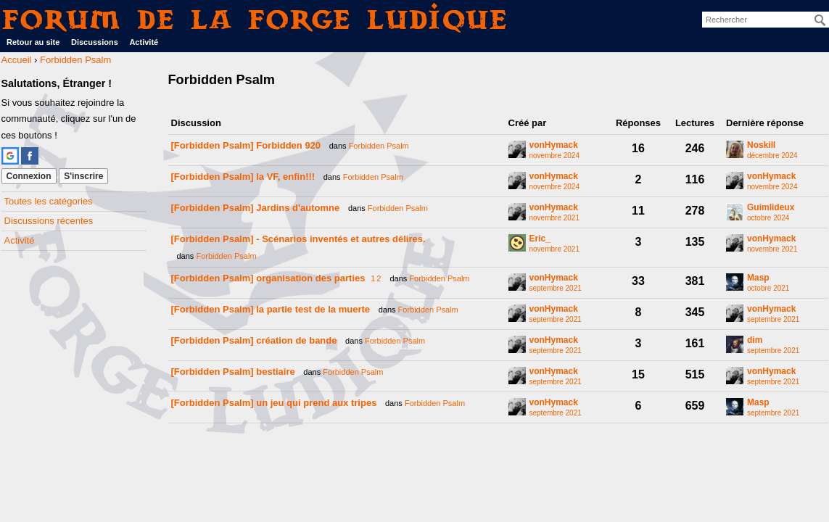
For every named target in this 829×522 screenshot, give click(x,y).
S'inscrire (83, 176)
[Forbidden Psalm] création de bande (254, 340)
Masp (758, 278)
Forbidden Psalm (379, 145)
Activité (143, 42)
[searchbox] (765, 20)
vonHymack (553, 145)
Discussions (94, 42)
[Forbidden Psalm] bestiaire (233, 371)
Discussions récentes (49, 220)
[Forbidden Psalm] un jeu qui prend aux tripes (274, 402)
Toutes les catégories (48, 201)
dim (754, 340)
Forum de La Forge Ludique (255, 19)
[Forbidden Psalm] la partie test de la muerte (271, 309)
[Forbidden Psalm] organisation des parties (268, 278)
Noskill (761, 145)
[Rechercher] (820, 20)
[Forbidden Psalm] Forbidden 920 (246, 145)
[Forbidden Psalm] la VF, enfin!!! (243, 176)
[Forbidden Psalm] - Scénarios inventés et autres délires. (298, 238)
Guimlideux (770, 207)
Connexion (29, 176)
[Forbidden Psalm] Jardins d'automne (255, 207)
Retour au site (33, 42)
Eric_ (539, 239)
